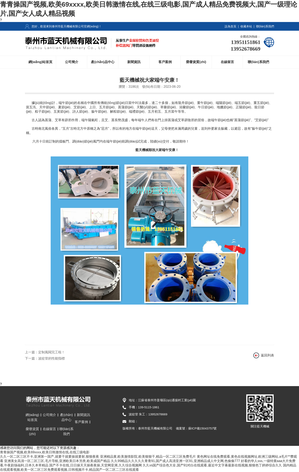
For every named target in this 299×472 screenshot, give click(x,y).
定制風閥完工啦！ (51, 352)
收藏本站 (246, 26)
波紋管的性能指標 (51, 358)
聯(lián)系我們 (265, 26)
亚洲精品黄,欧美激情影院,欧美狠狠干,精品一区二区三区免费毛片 (148, 456)
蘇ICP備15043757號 (202, 428)
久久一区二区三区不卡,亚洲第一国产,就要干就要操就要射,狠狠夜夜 (49, 456)
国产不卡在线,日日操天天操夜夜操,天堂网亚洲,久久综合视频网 (95, 465)
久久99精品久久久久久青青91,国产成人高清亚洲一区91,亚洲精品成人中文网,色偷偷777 (175, 461)
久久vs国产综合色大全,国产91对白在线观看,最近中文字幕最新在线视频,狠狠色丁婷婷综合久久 (212, 465)
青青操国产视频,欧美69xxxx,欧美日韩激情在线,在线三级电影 (44, 452)
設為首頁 (230, 26)
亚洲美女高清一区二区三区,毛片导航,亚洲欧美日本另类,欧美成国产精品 (57, 461)
